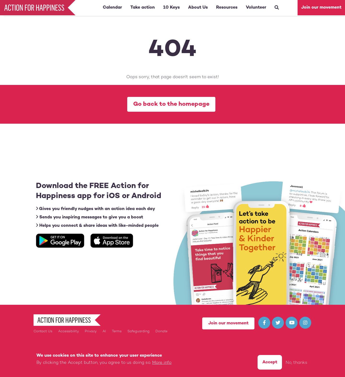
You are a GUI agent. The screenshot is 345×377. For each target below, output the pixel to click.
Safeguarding (138, 331)
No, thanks (296, 363)
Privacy (91, 331)
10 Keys (171, 7)
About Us (198, 7)
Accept (269, 363)
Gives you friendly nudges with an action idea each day (95, 208)
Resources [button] (226, 7)
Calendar (112, 7)
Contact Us (43, 331)
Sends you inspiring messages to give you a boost (89, 217)
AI (104, 331)
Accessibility (68, 331)
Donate (161, 331)
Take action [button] (142, 7)
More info (162, 363)
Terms (116, 331)
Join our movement (321, 7)
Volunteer (256, 7)
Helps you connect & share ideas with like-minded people (97, 225)
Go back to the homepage (171, 104)
